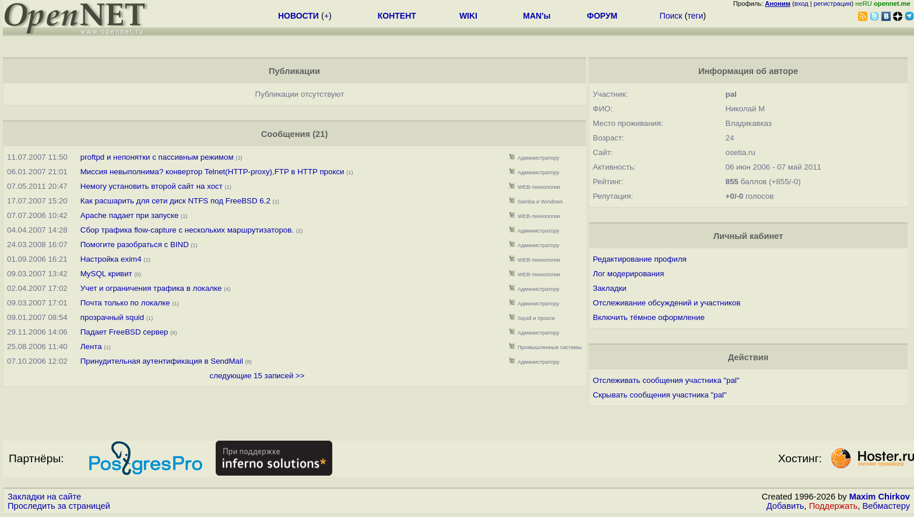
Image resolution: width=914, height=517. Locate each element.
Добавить (785, 506)
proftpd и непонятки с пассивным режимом (157, 157)
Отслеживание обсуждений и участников (666, 302)
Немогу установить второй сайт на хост (151, 186)
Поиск (671, 15)
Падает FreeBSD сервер (124, 332)
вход (801, 3)
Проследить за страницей (59, 506)
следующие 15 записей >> (257, 375)
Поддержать (833, 506)
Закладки (610, 288)
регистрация (833, 3)
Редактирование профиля (640, 259)
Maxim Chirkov (879, 496)
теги (695, 15)
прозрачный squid (112, 317)
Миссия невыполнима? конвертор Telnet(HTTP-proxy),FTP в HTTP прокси (212, 171)
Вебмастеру (886, 506)
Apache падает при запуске (129, 215)
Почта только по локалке (125, 302)
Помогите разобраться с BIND (134, 244)
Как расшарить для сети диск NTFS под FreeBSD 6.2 (175, 200)
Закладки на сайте (44, 496)
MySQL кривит (106, 273)
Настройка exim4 (111, 259)
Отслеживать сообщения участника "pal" (666, 380)
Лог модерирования (628, 273)
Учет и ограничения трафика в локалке (151, 288)
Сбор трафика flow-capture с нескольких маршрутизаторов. (187, 230)
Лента (91, 346)
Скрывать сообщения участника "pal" (660, 395)
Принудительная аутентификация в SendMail (161, 361)
